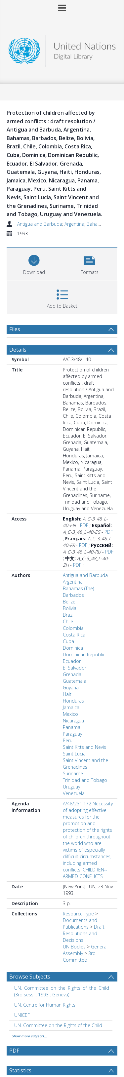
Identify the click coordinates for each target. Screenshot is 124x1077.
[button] (89, 263)
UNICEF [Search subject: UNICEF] (22, 1015)
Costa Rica (74, 635)
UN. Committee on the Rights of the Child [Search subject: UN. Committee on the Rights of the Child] (58, 1025)
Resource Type (78, 913)
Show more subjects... (29, 1036)
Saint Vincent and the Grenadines (85, 763)
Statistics (20, 1070)
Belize (69, 601)
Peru (67, 740)
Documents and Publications (80, 923)
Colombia (73, 628)
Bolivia (69, 608)
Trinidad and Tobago (85, 780)
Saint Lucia (74, 753)
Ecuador (72, 661)
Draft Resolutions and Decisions (83, 933)
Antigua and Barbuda (39, 224)
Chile (68, 621)
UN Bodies (74, 946)
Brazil (68, 615)
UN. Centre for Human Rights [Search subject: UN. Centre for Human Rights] (44, 1005)
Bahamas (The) (102, 224)
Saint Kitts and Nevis (84, 747)
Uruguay (71, 787)
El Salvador (74, 668)
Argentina (74, 224)
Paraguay (72, 734)
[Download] (34, 263)
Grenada (72, 674)
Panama (71, 727)
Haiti (67, 694)
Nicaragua (73, 720)
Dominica (73, 648)
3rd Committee (79, 956)
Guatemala (74, 681)
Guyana (71, 687)
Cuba (68, 641)
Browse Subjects (29, 976)
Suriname (73, 773)
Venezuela (74, 793)
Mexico (70, 714)
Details (17, 349)
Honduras (73, 701)
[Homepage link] (62, 49)
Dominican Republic (84, 654)
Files (14, 329)
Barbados (73, 595)
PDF (84, 525)
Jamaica (71, 707)
